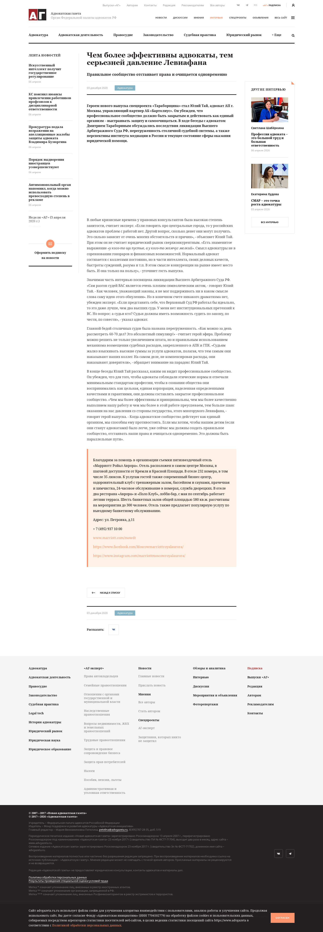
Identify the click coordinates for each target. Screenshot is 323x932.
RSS (255, 5)
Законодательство (158, 35)
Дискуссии (180, 17)
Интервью (216, 17)
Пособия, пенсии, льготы (103, 780)
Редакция (169, 5)
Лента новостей (45, 55)
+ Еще (276, 35)
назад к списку (106, 592)
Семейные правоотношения (105, 685)
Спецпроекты (237, 17)
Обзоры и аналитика (209, 668)
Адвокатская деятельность (80, 35)
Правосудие (123, 35)
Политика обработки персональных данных (58, 877)
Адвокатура (38, 35)
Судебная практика (200, 35)
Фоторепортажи (205, 704)
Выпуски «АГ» (111, 5)
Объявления (260, 17)
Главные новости (151, 676)
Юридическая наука (44, 740)
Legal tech (36, 713)
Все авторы (217, 5)
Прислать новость (152, 685)
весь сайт (285, 17)
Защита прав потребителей (104, 762)
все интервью (270, 222)
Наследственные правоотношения (97, 712)
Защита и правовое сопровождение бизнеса (102, 751)
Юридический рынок (244, 35)
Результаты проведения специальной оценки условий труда (68, 881)
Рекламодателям (193, 5)
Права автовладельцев (101, 676)
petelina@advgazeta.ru (113, 829)
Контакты (150, 5)
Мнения (199, 17)
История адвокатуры (45, 722)
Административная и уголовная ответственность (104, 790)
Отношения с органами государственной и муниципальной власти (102, 698)
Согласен (282, 918)
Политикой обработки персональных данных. (87, 925)
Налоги (89, 771)
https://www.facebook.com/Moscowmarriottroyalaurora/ (138, 546)
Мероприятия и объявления (215, 695)
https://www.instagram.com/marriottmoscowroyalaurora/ (139, 555)
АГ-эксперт (146, 728)
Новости (161, 17)
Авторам (132, 5)
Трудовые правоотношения (104, 740)
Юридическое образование (50, 749)
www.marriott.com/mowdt (114, 538)
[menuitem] (38, 35)
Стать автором (149, 711)
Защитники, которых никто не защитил (159, 739)
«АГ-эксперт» (94, 668)
